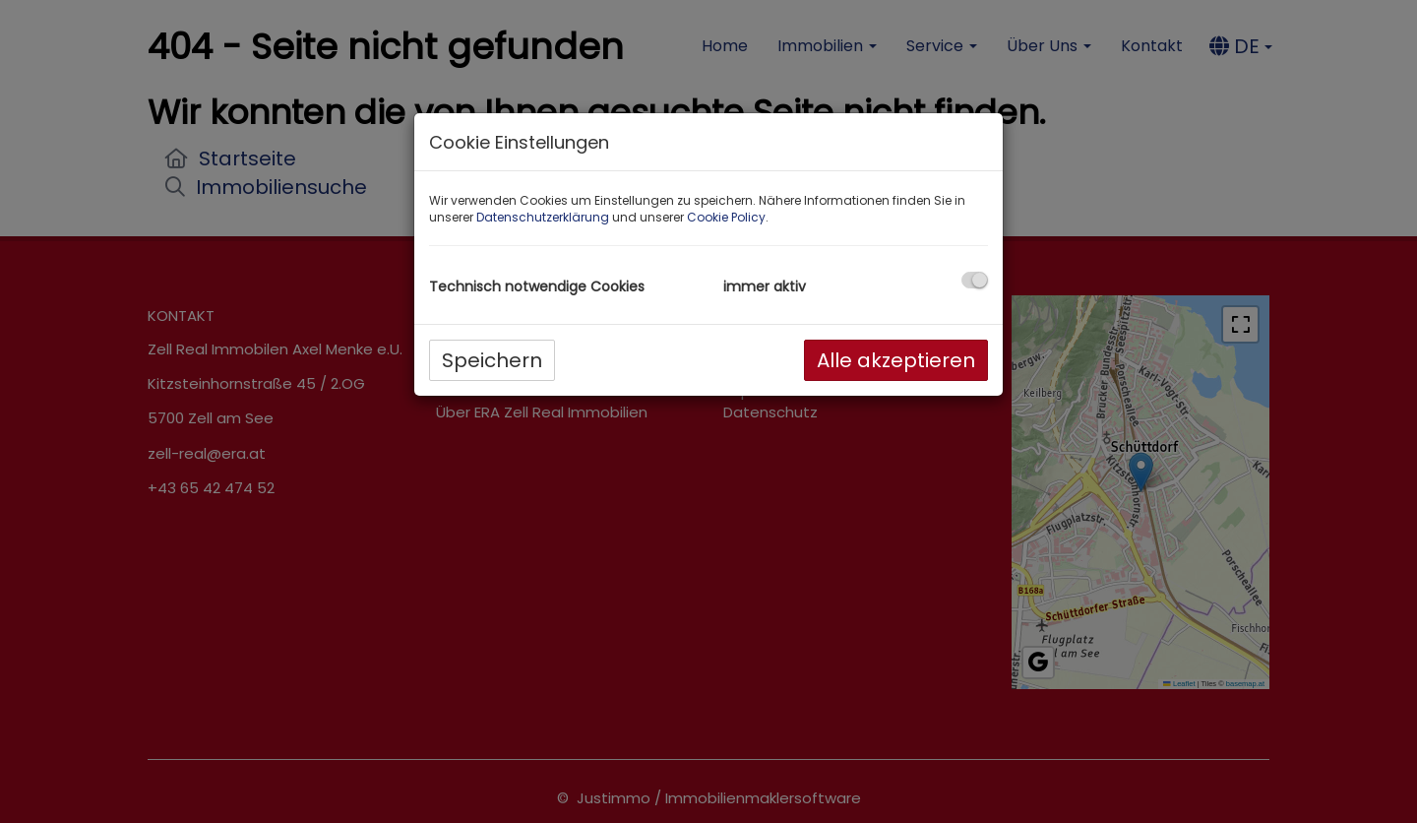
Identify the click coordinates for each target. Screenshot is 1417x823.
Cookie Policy (726, 217)
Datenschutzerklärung (542, 217)
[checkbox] (974, 280)
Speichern (492, 360)
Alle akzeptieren (896, 360)
